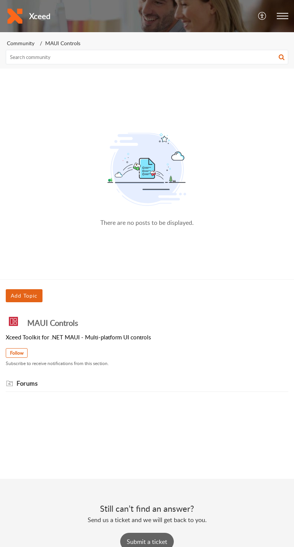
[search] (147, 57)
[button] (262, 16)
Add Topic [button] (24, 295)
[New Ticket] (147, 541)
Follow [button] (16, 353)
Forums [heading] (27, 383)
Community (20, 43)
